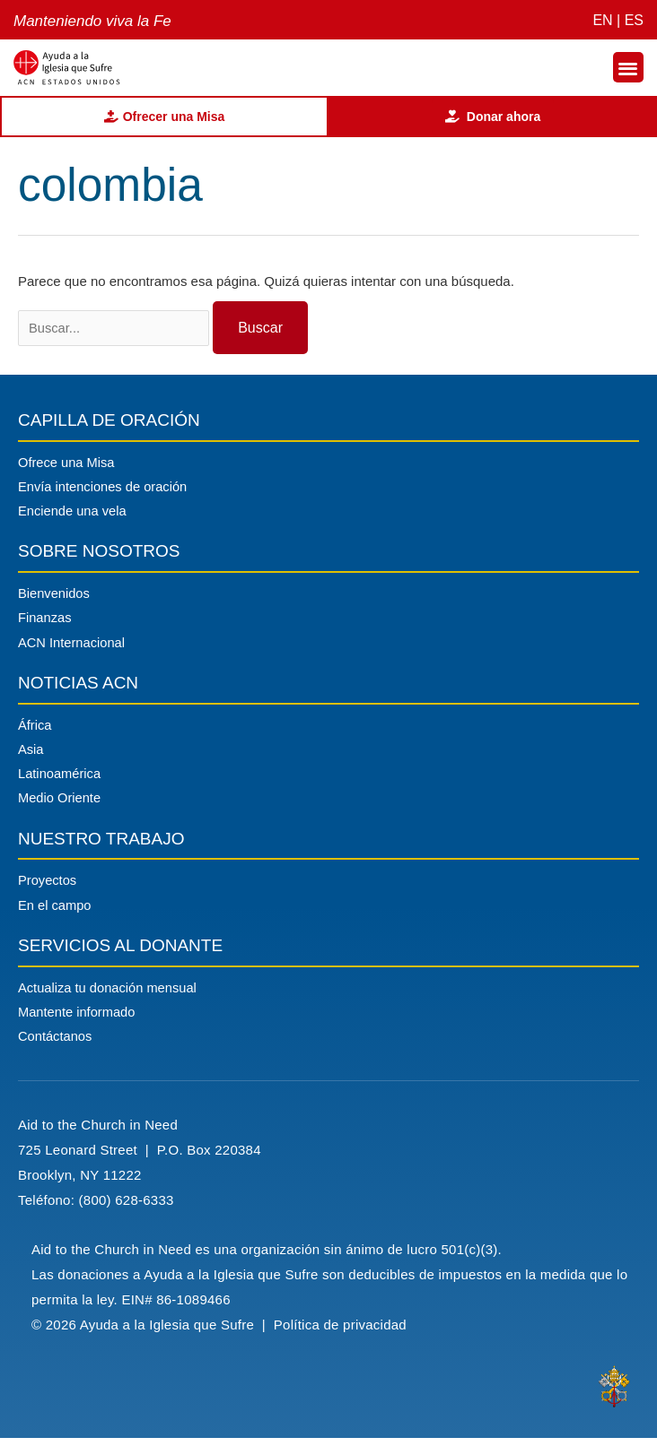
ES (634, 20)
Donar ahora (492, 116)
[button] (628, 67)
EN (602, 20)
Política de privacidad (342, 1332)
